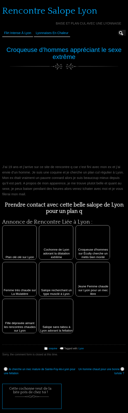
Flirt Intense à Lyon (17, 33)
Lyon (81, 348)
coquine (53, 348)
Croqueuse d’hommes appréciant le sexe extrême (64, 53)
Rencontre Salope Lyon (49, 11)
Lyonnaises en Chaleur (52, 33)
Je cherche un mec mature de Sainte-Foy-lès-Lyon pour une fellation (39, 371)
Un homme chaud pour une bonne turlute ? (101, 371)
